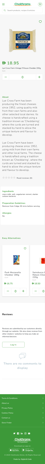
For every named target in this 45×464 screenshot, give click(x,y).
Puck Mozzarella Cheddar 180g (13, 273)
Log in (13, 345)
